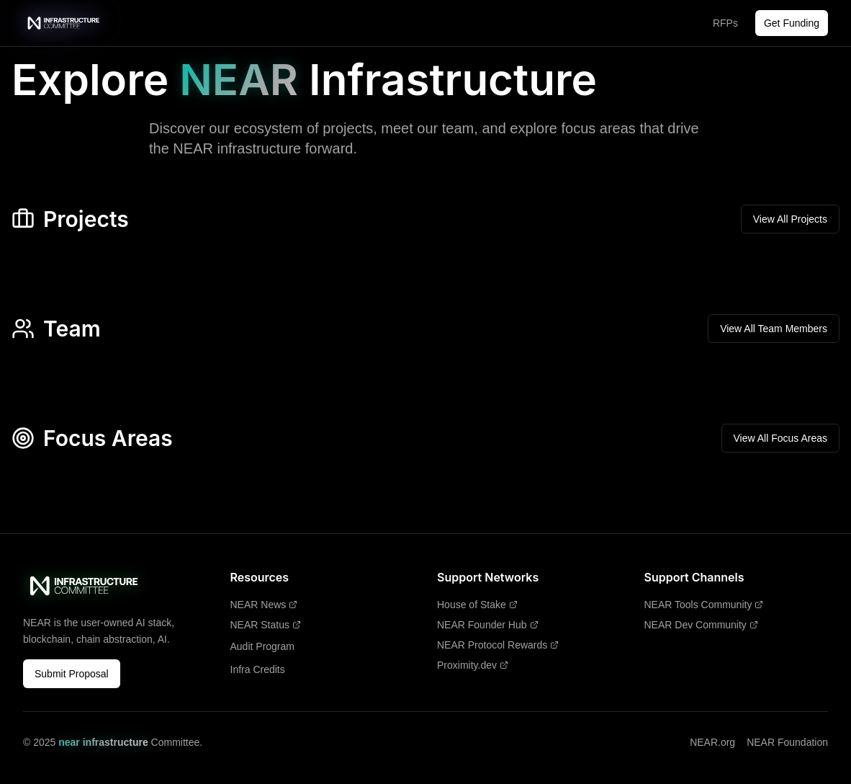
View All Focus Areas (780, 438)
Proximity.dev (472, 665)
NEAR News (264, 604)
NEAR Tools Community (704, 604)
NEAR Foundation (787, 742)
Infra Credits (257, 669)
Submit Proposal (72, 674)
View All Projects (790, 219)
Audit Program (262, 646)
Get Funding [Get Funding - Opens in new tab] (791, 23)
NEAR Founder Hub (488, 625)
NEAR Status (265, 625)
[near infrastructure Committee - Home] (63, 23)
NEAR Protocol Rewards (498, 645)
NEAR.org (712, 742)
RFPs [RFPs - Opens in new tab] (725, 23)
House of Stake (477, 604)
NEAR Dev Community (701, 625)
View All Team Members (773, 328)
